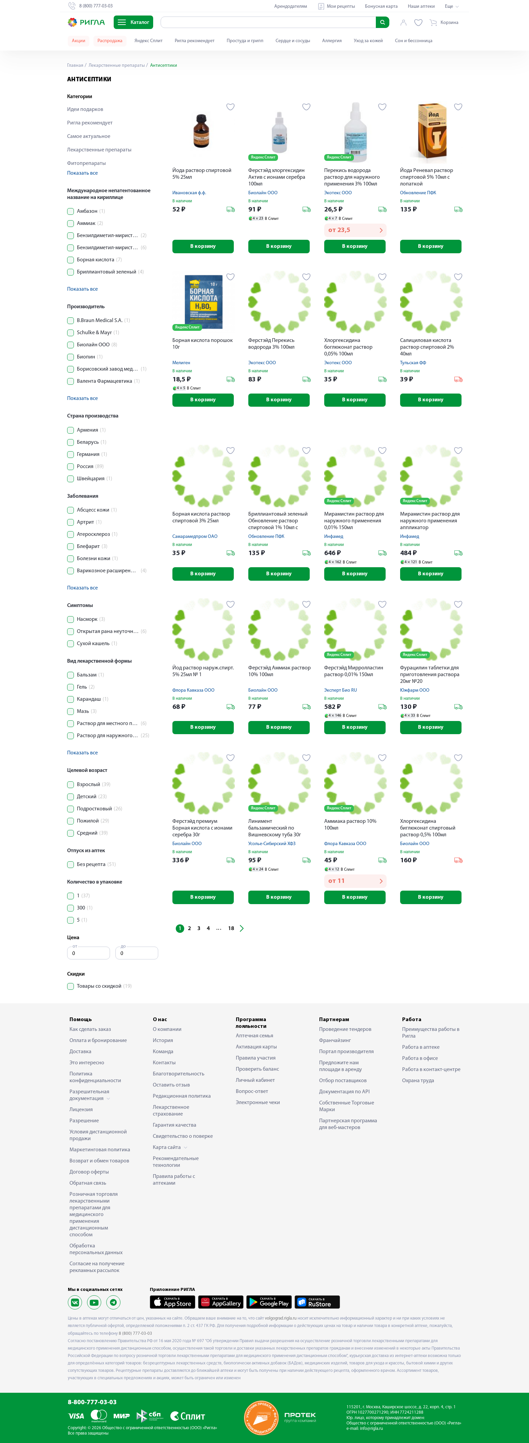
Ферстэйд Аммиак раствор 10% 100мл (279, 672)
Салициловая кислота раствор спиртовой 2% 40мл (427, 347)
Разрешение (84, 1121)
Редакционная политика (182, 1096)
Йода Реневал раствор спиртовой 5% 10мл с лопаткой (426, 177)
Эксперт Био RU (340, 690)
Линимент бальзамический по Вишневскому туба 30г (274, 828)
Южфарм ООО (414, 690)
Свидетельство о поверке (183, 1136)
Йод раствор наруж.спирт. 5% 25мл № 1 (203, 672)
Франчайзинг (335, 1040)
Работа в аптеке (421, 1047)
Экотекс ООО (338, 193)
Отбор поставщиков (343, 1081)
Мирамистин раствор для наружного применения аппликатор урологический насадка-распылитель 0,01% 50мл (430, 522)
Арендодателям (290, 6)
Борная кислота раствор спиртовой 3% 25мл (201, 518)
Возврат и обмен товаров (99, 1161)
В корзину (204, 246)
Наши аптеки (421, 6)
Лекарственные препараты (116, 65)
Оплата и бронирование (98, 1040)
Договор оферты (89, 1172)
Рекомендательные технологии (176, 1162)
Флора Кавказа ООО (193, 690)
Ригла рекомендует (195, 41)
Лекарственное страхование (171, 1111)
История (163, 1040)
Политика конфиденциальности (95, 1077)
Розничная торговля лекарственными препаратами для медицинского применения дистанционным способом (93, 1215)
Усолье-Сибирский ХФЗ (272, 844)
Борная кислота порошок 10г (202, 344)
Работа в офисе (420, 1058)
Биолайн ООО (263, 193)
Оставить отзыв (171, 1085)
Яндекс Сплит (149, 41)
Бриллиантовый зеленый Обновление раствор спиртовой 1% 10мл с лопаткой (278, 522)
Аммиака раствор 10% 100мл (350, 825)
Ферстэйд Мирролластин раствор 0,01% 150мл (353, 672)
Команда (163, 1052)
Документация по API (344, 1092)
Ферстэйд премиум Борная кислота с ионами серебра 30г (202, 828)
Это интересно (86, 1063)
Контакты (164, 1063)
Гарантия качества (174, 1125)
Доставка (80, 1052)
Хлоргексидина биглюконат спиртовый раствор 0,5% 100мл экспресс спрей (427, 829)
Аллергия (332, 41)
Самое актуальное (88, 136)
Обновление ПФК (418, 193)
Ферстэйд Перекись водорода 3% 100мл (271, 344)
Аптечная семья (254, 1036)
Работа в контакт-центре (431, 1069)
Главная (75, 65)
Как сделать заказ (90, 1029)
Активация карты (256, 1047)
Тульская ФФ (413, 363)
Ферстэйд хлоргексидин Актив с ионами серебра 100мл (276, 177)
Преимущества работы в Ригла (431, 1033)
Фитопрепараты (86, 163)
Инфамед (333, 537)
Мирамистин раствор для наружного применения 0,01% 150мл (354, 521)
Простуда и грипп (245, 41)
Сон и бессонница (414, 41)
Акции (78, 41)
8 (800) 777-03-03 (135, 1333)
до (123, 946)
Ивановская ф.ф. (189, 193)
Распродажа (110, 41)
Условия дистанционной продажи (98, 1135)
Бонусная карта (381, 6)
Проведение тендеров (345, 1029)
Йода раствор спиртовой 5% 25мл (201, 174)
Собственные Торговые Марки (346, 1106)
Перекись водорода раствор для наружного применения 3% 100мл (352, 177)
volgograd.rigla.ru (281, 1318)
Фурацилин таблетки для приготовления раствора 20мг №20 (430, 675)
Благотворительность (178, 1074)
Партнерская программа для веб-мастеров (348, 1124)
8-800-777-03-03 (92, 1402)
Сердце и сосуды (293, 41)
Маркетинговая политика (99, 1150)
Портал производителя (346, 1052)
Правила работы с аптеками (174, 1180)
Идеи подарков (85, 109)
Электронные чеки (258, 1102)
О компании (167, 1029)
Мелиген (181, 363)
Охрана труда (418, 1081)
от (75, 946)
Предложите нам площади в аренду (340, 1066)
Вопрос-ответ (252, 1091)
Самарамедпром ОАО (195, 537)
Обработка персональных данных (95, 1249)
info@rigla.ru (371, 1428)
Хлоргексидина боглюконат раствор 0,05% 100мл (348, 347)
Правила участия (256, 1058)
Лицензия (81, 1110)
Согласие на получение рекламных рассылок (96, 1267)
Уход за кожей (368, 41)
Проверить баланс (257, 1069)
